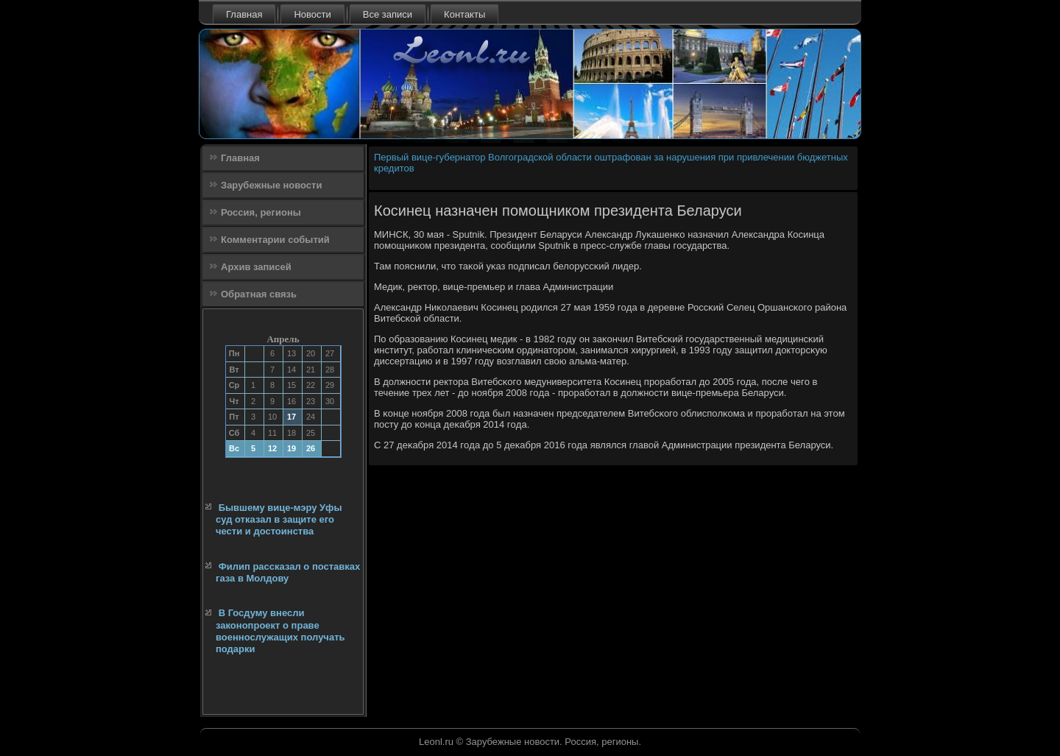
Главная (244, 14)
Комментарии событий (275, 239)
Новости (312, 14)
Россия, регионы (261, 212)
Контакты (464, 14)
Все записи (387, 14)
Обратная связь (259, 294)
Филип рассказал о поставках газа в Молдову (288, 572)
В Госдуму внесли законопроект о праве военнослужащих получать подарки (280, 630)
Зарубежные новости (271, 185)
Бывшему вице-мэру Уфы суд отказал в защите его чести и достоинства (279, 519)
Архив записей (256, 266)
